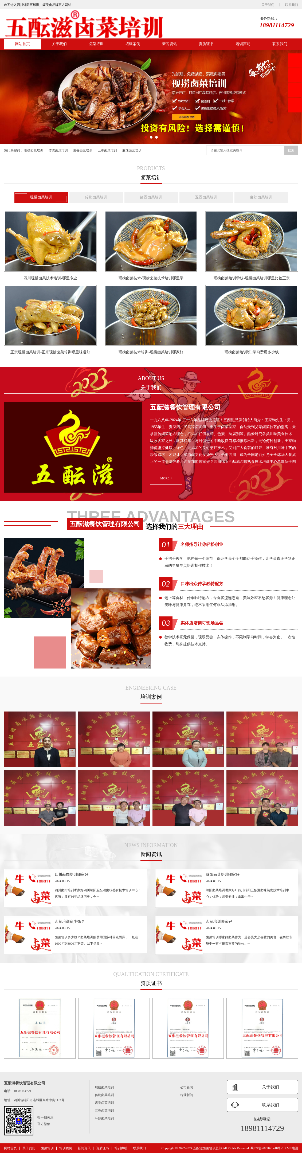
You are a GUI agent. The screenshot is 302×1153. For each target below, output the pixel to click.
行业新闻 (186, 1095)
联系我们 (291, 4)
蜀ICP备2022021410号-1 (267, 1148)
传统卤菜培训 (58, 150)
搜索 (291, 150)
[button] (145, 137)
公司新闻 (186, 1087)
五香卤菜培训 (107, 150)
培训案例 (132, 44)
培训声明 (243, 44)
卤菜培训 (96, 44)
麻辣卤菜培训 (132, 150)
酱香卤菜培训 (82, 150)
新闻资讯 (169, 44)
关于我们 (267, 4)
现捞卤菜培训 (33, 150)
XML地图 (291, 1148)
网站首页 (22, 44)
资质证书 (206, 44)
